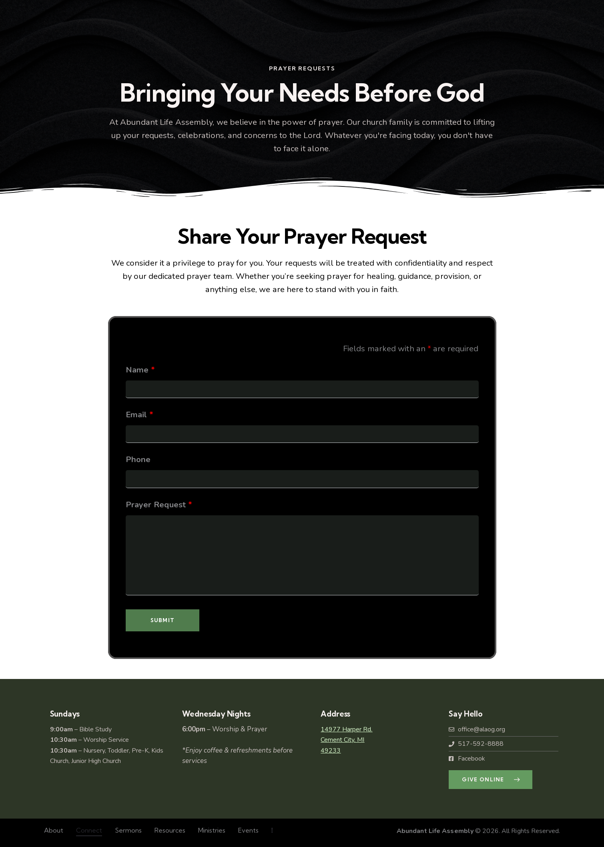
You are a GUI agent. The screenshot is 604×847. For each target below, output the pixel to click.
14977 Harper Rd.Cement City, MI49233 (346, 740)
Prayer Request (159, 504)
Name (140, 369)
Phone (138, 459)
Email (140, 414)
